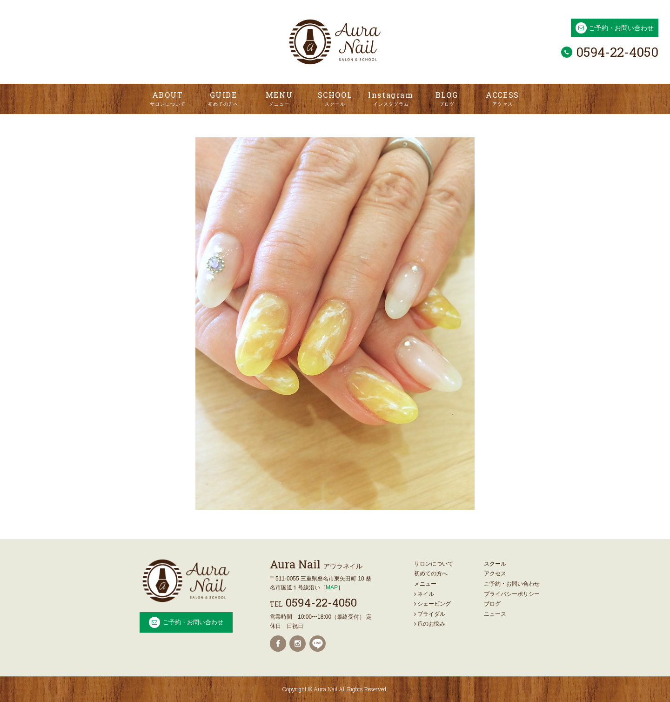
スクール (495, 563)
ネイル (424, 594)
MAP (332, 587)
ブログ (492, 604)
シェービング (432, 604)
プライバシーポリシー (512, 594)
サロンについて (433, 563)
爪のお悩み (429, 624)
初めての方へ (431, 573)
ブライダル (429, 614)
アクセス (495, 573)
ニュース (495, 614)
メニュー (425, 583)
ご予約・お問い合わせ (621, 28)
